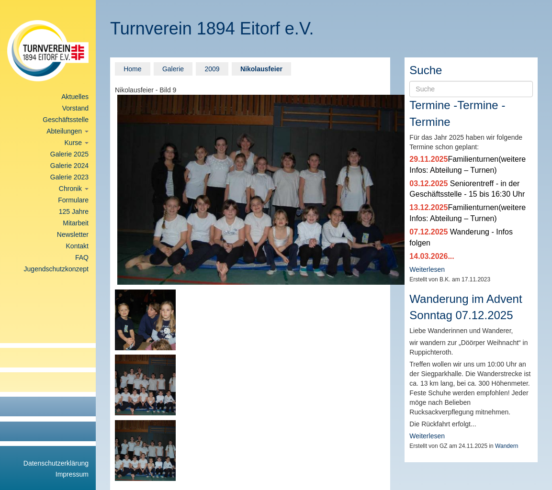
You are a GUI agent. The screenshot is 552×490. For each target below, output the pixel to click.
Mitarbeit (76, 223)
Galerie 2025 (69, 154)
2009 (211, 69)
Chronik (74, 188)
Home (132, 69)
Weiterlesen (427, 269)
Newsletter (73, 234)
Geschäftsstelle (66, 119)
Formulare (73, 200)
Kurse (77, 142)
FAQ (82, 257)
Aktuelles (75, 96)
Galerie (173, 69)
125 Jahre (74, 211)
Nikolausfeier (261, 69)
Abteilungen (67, 131)
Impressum (72, 474)
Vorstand (75, 108)
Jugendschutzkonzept (56, 269)
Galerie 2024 (69, 165)
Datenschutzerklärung (56, 463)
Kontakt (77, 246)
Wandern (506, 446)
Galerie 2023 (69, 177)
